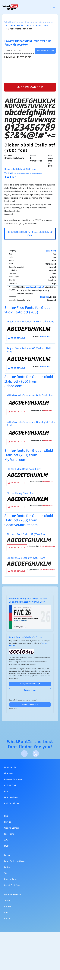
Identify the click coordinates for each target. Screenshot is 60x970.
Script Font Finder (12, 885)
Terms (7, 900)
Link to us (8, 773)
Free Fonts (9, 834)
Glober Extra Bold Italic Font (23, 469)
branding (39, 287)
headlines (30, 287)
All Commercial (44, 22)
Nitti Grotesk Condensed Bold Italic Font (30, 395)
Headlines (44, 297)
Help (6, 816)
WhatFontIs (11, 22)
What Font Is (10, 767)
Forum (7, 855)
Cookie (7, 906)
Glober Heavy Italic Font (21, 493)
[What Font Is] (10, 7)
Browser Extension (13, 779)
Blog (6, 791)
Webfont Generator (30, 704)
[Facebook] (24, 753)
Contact (8, 918)
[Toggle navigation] (54, 7)
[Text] (19, 51)
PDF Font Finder (11, 803)
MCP (6, 846)
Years (6, 873)
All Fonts (26, 22)
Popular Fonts (10, 879)
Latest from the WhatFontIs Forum (25, 637)
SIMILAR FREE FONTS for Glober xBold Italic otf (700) (30, 233)
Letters (7, 867)
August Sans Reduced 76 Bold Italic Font (30, 321)
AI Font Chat (10, 785)
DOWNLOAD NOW (30, 87)
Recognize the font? (30, 684)
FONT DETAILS (16, 338)
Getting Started (11, 828)
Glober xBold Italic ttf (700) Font (26, 558)
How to (7, 822)
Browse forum (30, 690)
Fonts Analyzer (11, 797)
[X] (36, 753)
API (6, 840)
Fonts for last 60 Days (14, 861)
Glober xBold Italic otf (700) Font (26, 534)
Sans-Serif (51, 251)
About (7, 912)
